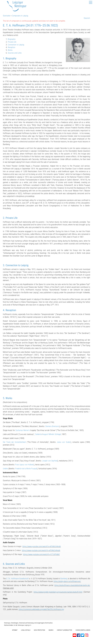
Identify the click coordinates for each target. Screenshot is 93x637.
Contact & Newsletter (64, 630)
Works (10, 50)
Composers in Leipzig (20, 16)
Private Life (12, 42)
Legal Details (25, 630)
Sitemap (14, 630)
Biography (12, 39)
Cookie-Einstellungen (83, 630)
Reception (11, 47)
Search (51, 630)
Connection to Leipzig (16, 45)
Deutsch (87, 18)
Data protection (39, 630)
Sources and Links (15, 53)
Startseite (6, 16)
